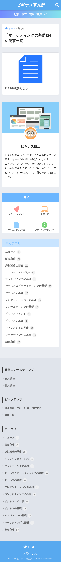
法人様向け (11, 378)
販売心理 (13, 259)
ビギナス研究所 (31, 5)
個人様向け (11, 385)
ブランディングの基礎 (20, 279)
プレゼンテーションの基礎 (23, 300)
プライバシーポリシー (45, 226)
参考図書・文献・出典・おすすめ (23, 408)
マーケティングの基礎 (20, 335)
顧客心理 (13, 342)
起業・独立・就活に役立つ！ (30, 14)
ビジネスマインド (18, 314)
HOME (30, 547)
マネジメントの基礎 (19, 328)
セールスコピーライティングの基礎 (28, 286)
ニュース (13, 252)
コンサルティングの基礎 (22, 307)
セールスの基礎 (16, 293)
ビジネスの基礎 (16, 321)
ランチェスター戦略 (21, 273)
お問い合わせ (30, 553)
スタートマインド (16, 210)
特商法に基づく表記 (16, 226)
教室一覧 (45, 210)
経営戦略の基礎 (16, 266)
